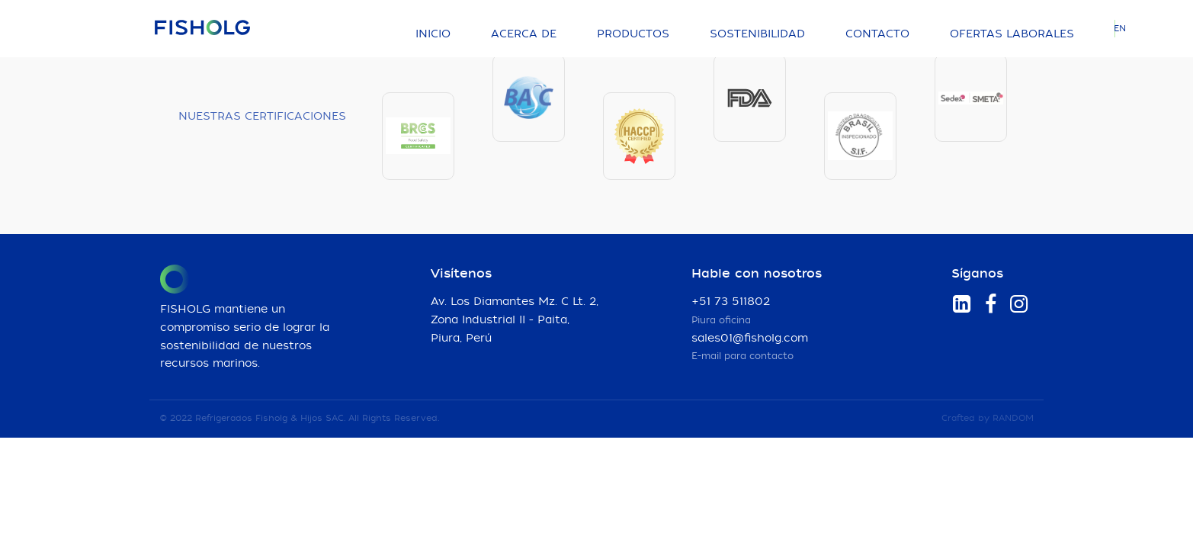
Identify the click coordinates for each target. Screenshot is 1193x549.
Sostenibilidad (757, 34)
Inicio (433, 34)
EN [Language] (1120, 28)
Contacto (877, 34)
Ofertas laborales (1012, 34)
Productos (633, 34)
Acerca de (523, 34)
